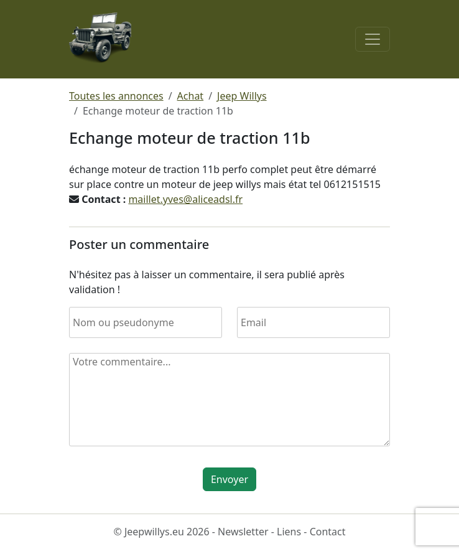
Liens (289, 531)
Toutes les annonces (116, 96)
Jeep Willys (242, 96)
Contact (328, 531)
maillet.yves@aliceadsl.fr (185, 199)
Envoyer (229, 479)
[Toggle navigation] (372, 39)
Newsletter (243, 531)
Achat (190, 96)
